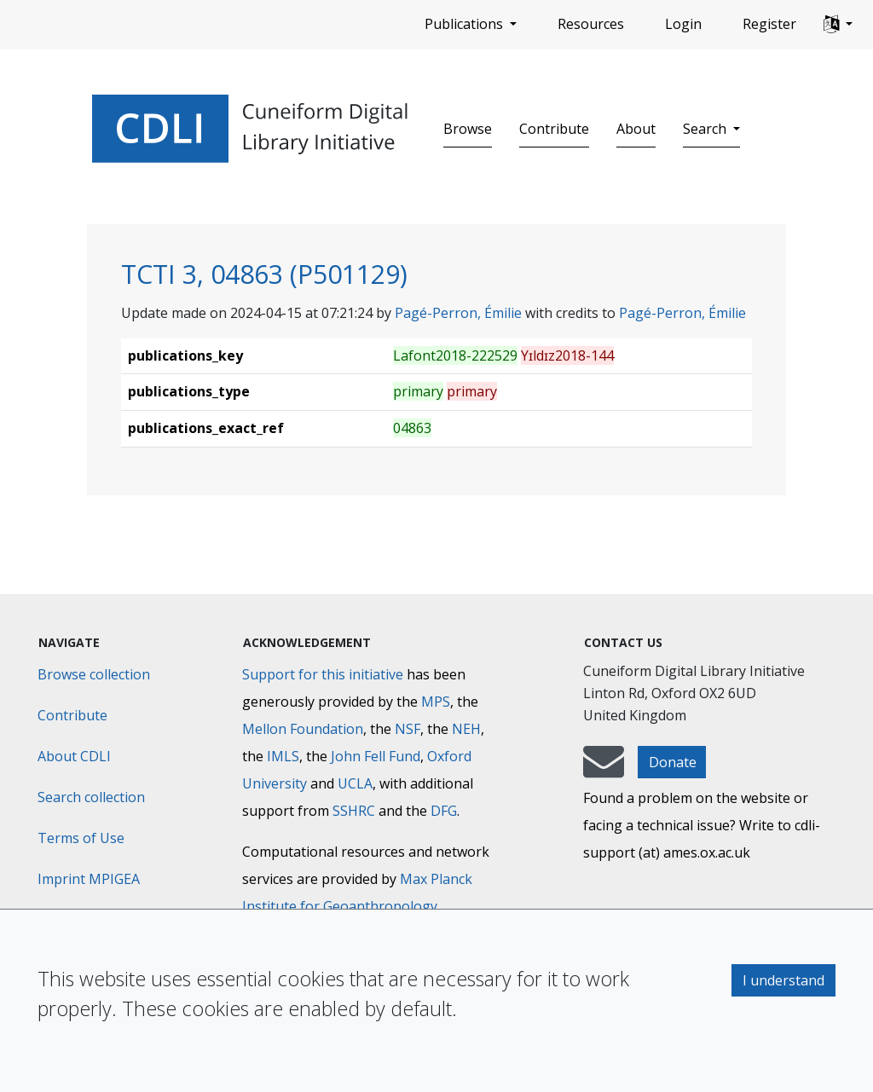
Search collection (91, 797)
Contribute (554, 128)
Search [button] (706, 128)
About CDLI (74, 756)
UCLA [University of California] (355, 783)
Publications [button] (465, 23)
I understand (783, 980)
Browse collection (94, 674)
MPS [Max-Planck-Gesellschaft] (435, 701)
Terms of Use (81, 838)
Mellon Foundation (302, 728)
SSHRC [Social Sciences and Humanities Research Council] (353, 810)
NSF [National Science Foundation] (407, 728)
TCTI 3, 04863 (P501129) (264, 274)
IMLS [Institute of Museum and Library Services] (283, 756)
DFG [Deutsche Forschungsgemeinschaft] (444, 810)
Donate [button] (673, 762)
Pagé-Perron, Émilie (458, 312)
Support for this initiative (322, 674)
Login (683, 23)
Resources (591, 23)
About (636, 128)
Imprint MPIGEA (89, 879)
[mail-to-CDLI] (603, 769)
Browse (467, 128)
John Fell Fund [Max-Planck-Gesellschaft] (375, 756)
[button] (838, 25)
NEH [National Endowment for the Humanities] (466, 728)
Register (769, 23)
